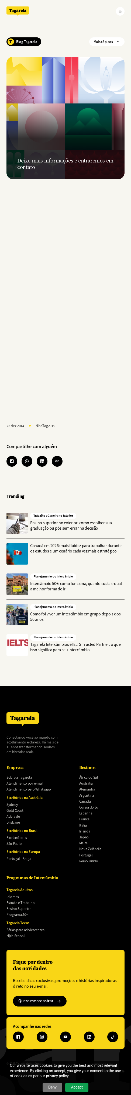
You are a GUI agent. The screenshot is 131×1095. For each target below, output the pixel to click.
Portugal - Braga (18, 858)
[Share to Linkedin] (42, 461)
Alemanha (87, 789)
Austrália (86, 783)
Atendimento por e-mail (24, 783)
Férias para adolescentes (25, 929)
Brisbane (13, 822)
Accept (77, 1087)
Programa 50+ (17, 914)
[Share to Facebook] (11, 461)
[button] (57, 461)
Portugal (86, 855)
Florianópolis (16, 837)
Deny (52, 1087)
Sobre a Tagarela (19, 777)
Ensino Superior (18, 908)
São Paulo (14, 843)
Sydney (12, 804)
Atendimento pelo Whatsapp (28, 789)
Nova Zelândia (90, 848)
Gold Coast (14, 810)
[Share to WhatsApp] (27, 461)
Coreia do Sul (89, 807)
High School (15, 935)
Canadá (85, 801)
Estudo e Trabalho (20, 902)
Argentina (86, 795)
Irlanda (84, 831)
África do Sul (88, 777)
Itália (83, 825)
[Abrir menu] (120, 11)
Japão (84, 837)
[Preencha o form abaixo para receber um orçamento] (64, 299)
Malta (83, 843)
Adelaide (13, 816)
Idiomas (12, 896)
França (84, 819)
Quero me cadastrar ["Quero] (39, 1001)
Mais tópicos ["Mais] (107, 41)
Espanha (85, 813)
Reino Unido (88, 861)
